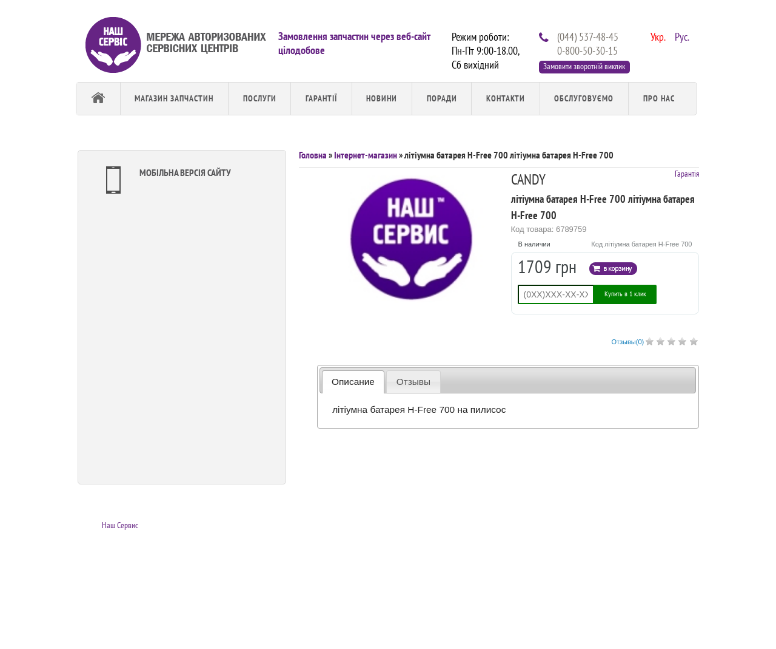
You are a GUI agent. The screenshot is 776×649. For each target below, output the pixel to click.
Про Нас (659, 98)
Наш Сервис (120, 525)
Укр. (657, 36)
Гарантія (687, 173)
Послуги (259, 98)
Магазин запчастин (174, 98)
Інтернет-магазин (365, 155)
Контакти (505, 98)
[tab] (353, 381)
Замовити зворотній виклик (584, 66)
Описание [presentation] (353, 381)
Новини (381, 98)
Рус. (681, 36)
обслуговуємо (584, 98)
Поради (442, 98)
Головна (313, 155)
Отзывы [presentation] (413, 381)
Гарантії (321, 98)
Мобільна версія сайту (165, 180)
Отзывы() (627, 341)
